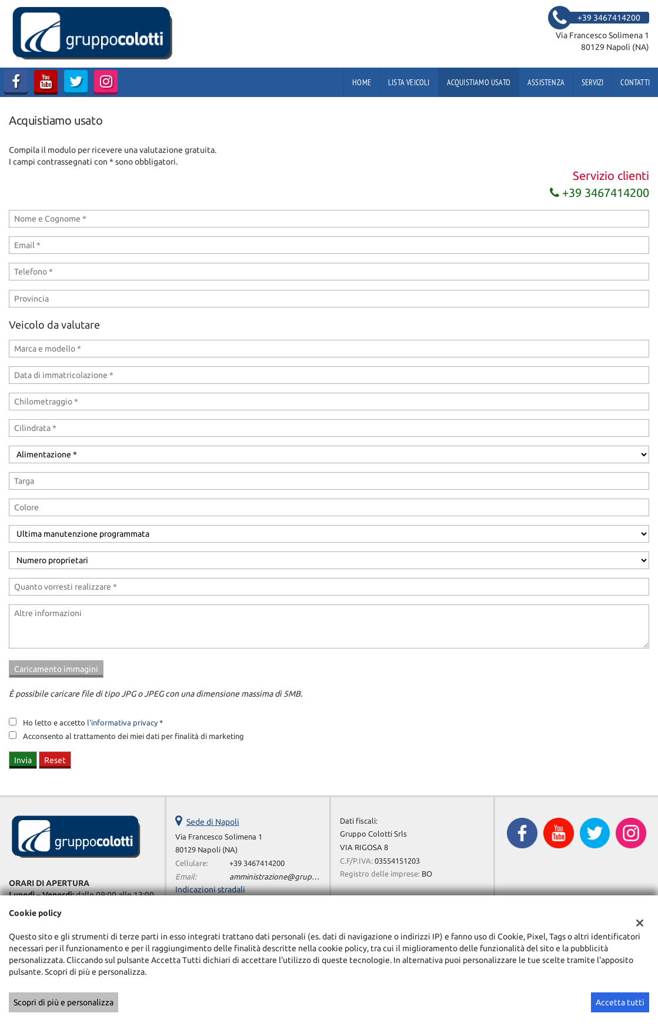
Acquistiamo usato (478, 82)
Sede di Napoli (212, 822)
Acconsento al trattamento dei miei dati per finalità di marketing (133, 736)
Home (361, 82)
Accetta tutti (620, 1002)
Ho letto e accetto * (93, 722)
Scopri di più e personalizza (63, 1002)
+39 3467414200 (599, 192)
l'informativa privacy (122, 722)
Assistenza (546, 82)
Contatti (635, 82)
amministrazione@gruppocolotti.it (289, 876)
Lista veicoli (409, 82)
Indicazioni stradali (210, 889)
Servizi (592, 82)
